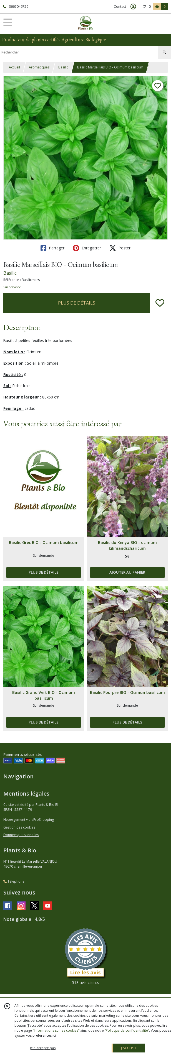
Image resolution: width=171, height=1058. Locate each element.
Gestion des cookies (19, 827)
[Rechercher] (164, 52)
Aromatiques (39, 67)
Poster (119, 248)
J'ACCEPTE (129, 1048)
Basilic (63, 67)
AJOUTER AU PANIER (127, 572)
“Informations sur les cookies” (56, 1030)
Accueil (14, 67)
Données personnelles (21, 834)
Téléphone (13, 881)
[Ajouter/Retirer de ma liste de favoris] (159, 302)
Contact (120, 6)
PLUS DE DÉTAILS (76, 303)
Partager (52, 248)
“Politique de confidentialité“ (127, 1030)
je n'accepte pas (43, 1048)
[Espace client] (133, 6)
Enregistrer (87, 248)
